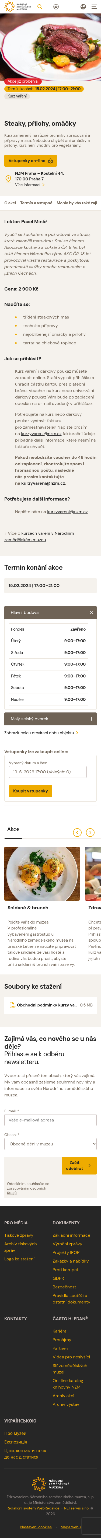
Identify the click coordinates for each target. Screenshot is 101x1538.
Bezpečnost (64, 1287)
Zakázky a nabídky (71, 1261)
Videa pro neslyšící (71, 1357)
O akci (10, 203)
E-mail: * (11, 1111)
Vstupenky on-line (31, 160)
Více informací (30, 184)
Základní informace (71, 1235)
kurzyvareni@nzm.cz (41, 433)
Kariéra (60, 1331)
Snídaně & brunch (28, 907)
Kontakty (15, 1319)
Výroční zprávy (67, 1244)
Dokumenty (66, 1223)
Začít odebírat (79, 1165)
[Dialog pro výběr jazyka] (83, 6)
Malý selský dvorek (54, 718)
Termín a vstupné (36, 203)
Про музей (15, 1433)
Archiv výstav (66, 1404)
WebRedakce (48, 1508)
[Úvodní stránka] (17, 6)
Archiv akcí (63, 1396)
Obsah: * (11, 1134)
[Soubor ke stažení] (50, 1005)
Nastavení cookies (36, 1527)
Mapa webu (71, 1527)
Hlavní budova (54, 612)
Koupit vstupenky (30, 791)
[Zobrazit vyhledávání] (39, 6)
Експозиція (15, 1442)
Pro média (16, 1223)
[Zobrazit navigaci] (94, 6)
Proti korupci (65, 1270)
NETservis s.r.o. (76, 1508)
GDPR (58, 1278)
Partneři (60, 1348)
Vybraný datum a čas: (28, 762)
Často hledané (70, 1319)
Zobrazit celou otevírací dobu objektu (42, 733)
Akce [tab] (13, 829)
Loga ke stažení (19, 1259)
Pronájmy (62, 1340)
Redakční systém (21, 1508)
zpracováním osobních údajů (26, 1190)
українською (20, 1421)
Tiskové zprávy (18, 1235)
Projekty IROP (66, 1252)
